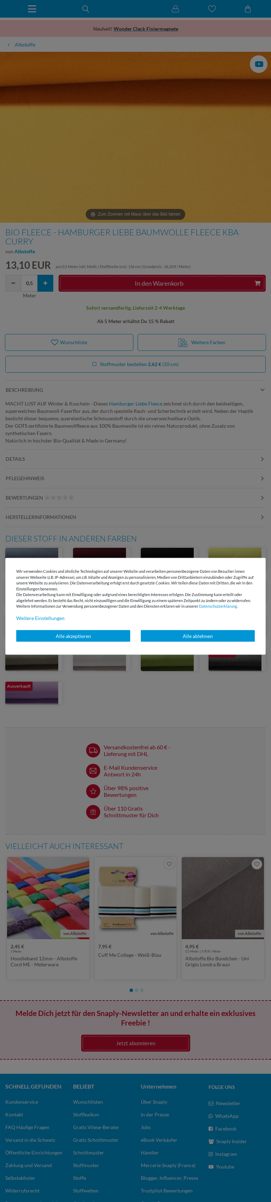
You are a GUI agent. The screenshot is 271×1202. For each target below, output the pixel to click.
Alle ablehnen (198, 636)
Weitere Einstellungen (40, 618)
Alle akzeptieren (73, 636)
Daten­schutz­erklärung (218, 606)
